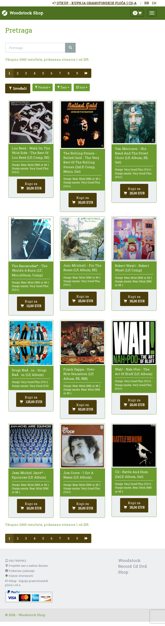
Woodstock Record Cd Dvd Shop (132, 566)
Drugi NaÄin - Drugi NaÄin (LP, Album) (29, 372)
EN (154, 3)
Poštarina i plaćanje (20, 571)
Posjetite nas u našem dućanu (26, 566)
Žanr (63, 87)
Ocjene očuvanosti (19, 576)
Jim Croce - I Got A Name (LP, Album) (78, 475)
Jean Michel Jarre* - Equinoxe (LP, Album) (29, 475)
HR (146, 3)
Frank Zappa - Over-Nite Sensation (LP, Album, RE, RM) (79, 373)
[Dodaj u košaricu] (31, 186)
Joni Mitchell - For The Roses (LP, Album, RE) (82, 267)
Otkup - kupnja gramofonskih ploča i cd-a (26, 583)
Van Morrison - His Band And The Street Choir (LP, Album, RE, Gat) (131, 155)
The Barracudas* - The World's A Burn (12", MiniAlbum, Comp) (29, 270)
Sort (81, 87)
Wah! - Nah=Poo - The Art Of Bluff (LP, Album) (133, 371)
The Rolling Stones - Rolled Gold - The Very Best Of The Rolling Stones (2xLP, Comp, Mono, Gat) (81, 162)
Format (42, 87)
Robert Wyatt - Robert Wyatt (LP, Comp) (132, 267)
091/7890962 (15, 561)
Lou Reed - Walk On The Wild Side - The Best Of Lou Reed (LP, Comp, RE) (31, 152)
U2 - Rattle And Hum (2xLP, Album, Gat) (131, 474)
